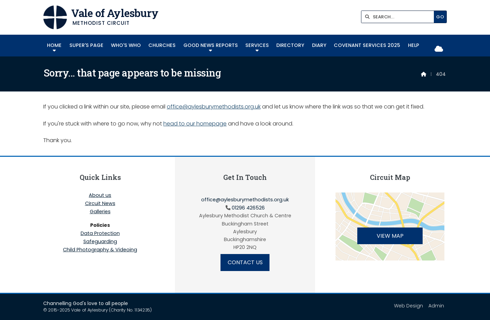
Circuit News (100, 204)
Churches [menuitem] (162, 45)
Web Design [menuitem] (408, 305)
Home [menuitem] (54, 45)
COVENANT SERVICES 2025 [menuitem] (367, 45)
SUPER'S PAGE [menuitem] (86, 45)
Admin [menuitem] (436, 305)
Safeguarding (100, 242)
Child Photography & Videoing (100, 249)
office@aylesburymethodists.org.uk (214, 107)
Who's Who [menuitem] (126, 45)
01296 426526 (248, 207)
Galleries (100, 212)
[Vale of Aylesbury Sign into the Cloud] (439, 49)
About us (100, 195)
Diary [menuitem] (319, 45)
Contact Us (245, 262)
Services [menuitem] (257, 45)
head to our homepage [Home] (195, 124)
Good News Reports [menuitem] (210, 45)
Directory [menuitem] (290, 45)
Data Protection (100, 234)
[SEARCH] (399, 17)
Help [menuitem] (413, 45)
